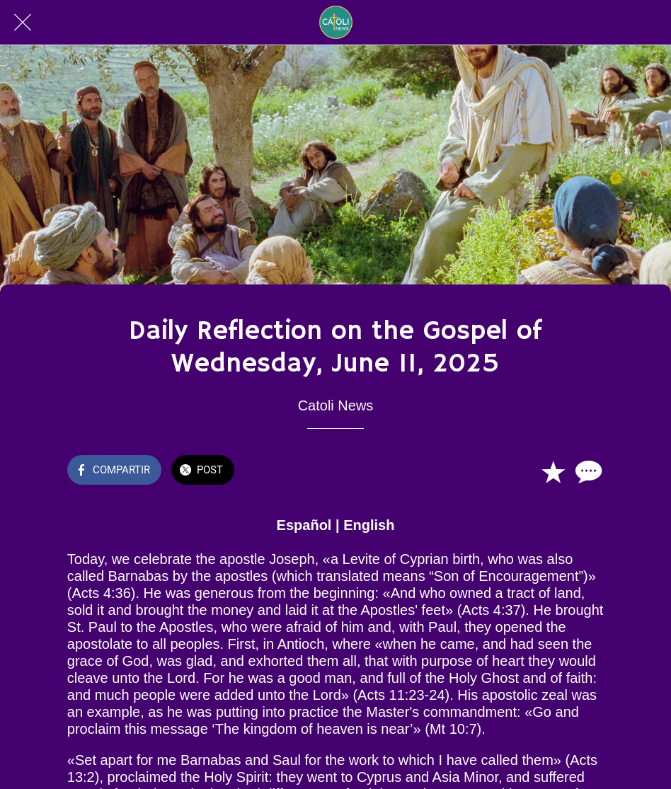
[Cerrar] (22, 22)
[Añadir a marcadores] (553, 471)
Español (304, 525)
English (368, 525)
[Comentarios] (587, 471)
